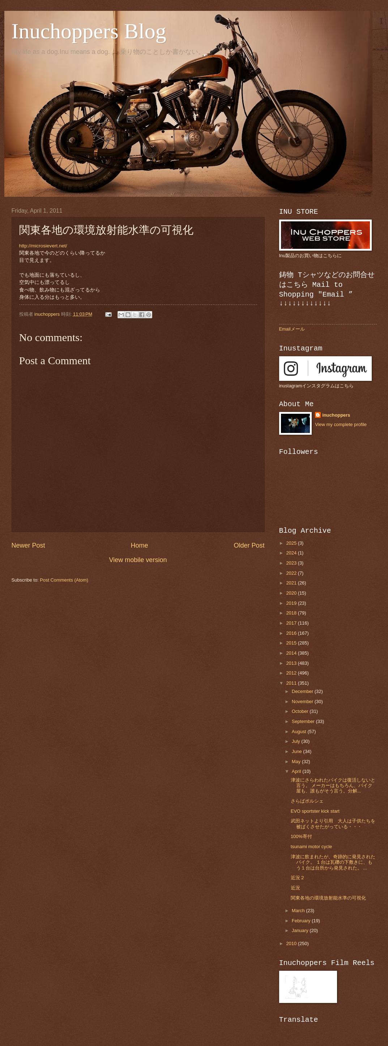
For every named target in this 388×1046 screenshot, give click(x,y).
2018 (292, 613)
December (303, 691)
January (301, 930)
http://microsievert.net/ (43, 245)
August (300, 731)
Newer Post (28, 545)
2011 (292, 683)
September (304, 721)
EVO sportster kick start (315, 811)
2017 (292, 623)
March (299, 910)
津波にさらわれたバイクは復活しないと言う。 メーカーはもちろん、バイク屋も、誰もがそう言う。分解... (333, 785)
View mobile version (138, 560)
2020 (292, 593)
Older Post (249, 545)
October (301, 711)
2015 (292, 643)
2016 (292, 633)
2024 (292, 553)
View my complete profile (341, 424)
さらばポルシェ (307, 801)
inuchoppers (336, 415)
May (297, 761)
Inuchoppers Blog (89, 31)
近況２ (298, 877)
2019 (292, 603)
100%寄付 (301, 836)
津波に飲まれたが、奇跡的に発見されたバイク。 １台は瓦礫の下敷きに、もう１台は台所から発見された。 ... (333, 862)
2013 (292, 663)
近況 (295, 887)
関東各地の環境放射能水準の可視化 (328, 898)
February (302, 920)
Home (139, 545)
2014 (292, 653)
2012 (292, 673)
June (297, 751)
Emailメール (292, 329)
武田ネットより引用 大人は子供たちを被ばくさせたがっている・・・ (333, 823)
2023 (292, 563)
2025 (292, 543)
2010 (292, 943)
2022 (292, 573)
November (303, 701)
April (297, 771)
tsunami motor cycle (311, 846)
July (296, 741)
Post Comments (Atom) (64, 580)
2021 (292, 583)
